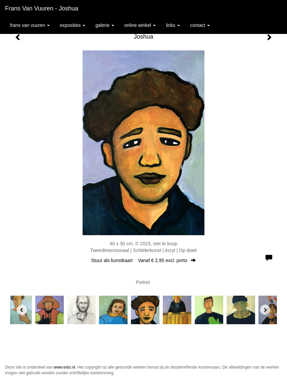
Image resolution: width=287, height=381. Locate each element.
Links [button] (173, 25)
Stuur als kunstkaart (143, 260)
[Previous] (22, 310)
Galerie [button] (104, 25)
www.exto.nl (64, 367)
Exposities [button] (72, 25)
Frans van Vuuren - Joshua (41, 8)
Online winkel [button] (140, 25)
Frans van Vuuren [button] (30, 25)
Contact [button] (200, 25)
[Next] (265, 310)
